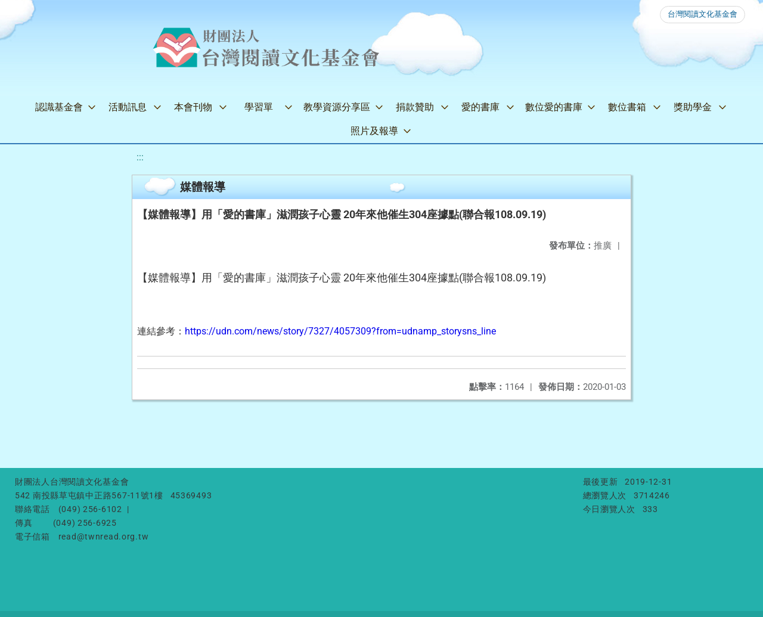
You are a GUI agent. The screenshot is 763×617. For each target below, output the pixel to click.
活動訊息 (127, 107)
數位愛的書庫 (553, 107)
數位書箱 (627, 107)
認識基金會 (59, 107)
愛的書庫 (480, 107)
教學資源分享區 (336, 107)
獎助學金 (693, 107)
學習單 (258, 107)
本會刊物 (193, 107)
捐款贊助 (415, 107)
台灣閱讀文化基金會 (702, 14)
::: (140, 157)
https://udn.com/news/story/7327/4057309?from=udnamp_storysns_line (340, 331)
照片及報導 (374, 131)
